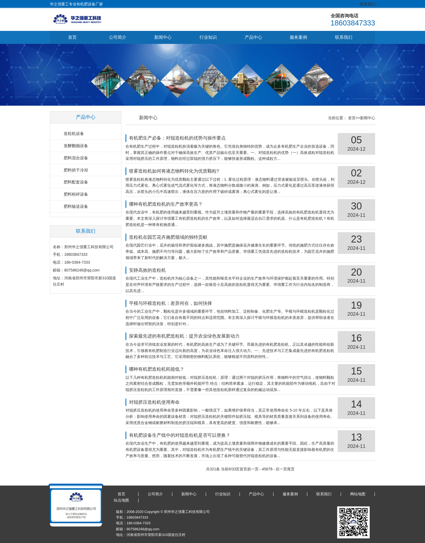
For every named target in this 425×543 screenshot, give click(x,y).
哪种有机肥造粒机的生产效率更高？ (171, 204)
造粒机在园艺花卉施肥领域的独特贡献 (174, 237)
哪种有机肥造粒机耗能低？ (162, 369)
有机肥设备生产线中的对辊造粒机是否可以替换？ (185, 435)
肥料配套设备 (76, 182)
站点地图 (121, 500)
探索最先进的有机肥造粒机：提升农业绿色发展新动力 (190, 336)
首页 (72, 37)
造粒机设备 (74, 133)
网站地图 (357, 494)
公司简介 (117, 37)
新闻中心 (163, 37)
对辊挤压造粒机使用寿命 (160, 402)
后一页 (284, 469)
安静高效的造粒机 (153, 270)
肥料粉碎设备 (76, 194)
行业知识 (208, 37)
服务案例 (298, 37)
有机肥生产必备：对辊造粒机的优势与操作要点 (183, 138)
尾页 (293, 469)
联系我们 (367, 4)
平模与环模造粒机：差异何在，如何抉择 (176, 303)
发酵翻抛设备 (76, 145)
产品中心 (253, 37)
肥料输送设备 (76, 206)
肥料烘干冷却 (76, 170)
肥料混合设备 (76, 158)
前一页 (256, 469)
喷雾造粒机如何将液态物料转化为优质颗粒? (180, 171)
